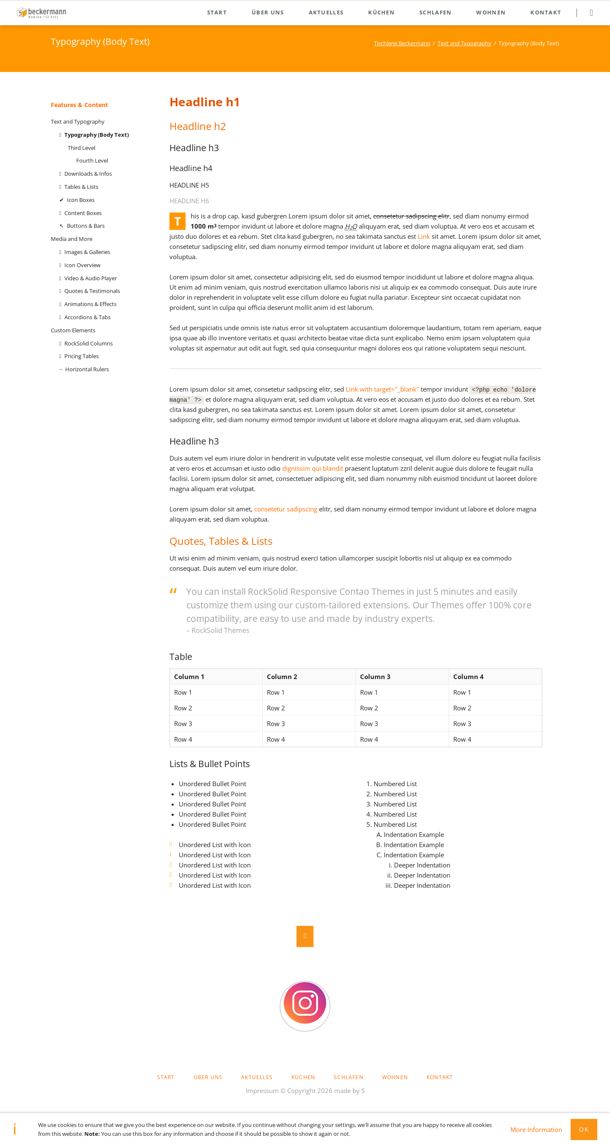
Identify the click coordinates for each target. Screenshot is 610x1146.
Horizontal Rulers (87, 369)
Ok (584, 1129)
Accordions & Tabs (87, 317)
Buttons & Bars (86, 225)
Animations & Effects (90, 304)
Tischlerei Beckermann (402, 43)
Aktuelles (326, 12)
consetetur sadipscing (285, 509)
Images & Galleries (87, 252)
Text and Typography (464, 43)
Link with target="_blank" (382, 389)
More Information (536, 1129)
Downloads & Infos (88, 173)
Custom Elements (73, 330)
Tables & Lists (81, 187)
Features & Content (79, 105)
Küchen (381, 12)
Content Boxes (83, 213)
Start (217, 12)
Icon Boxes (80, 200)
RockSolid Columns (88, 343)
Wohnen (491, 12)
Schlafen (435, 12)
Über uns (268, 12)
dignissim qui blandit (312, 468)
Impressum (262, 1090)
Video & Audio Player (90, 278)
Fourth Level (92, 160)
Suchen (591, 12)
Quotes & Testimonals (92, 291)
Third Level (81, 148)
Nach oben (305, 936)
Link (424, 236)
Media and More (71, 239)
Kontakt (545, 12)
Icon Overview (82, 265)
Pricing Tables (81, 356)
